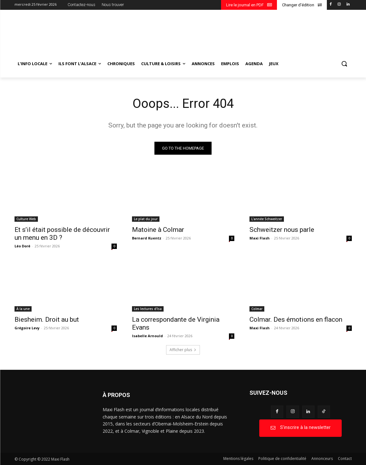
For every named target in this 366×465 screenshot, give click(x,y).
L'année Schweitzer (266, 219)
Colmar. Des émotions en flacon (295, 319)
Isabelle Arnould (147, 335)
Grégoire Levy (27, 328)
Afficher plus (183, 349)
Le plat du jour (146, 219)
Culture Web (26, 219)
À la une (23, 309)
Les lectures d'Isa (148, 309)
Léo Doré (22, 246)
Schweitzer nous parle (281, 229)
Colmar (256, 309)
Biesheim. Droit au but (47, 319)
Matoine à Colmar (158, 229)
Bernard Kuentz (146, 238)
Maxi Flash (259, 238)
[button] (344, 63)
